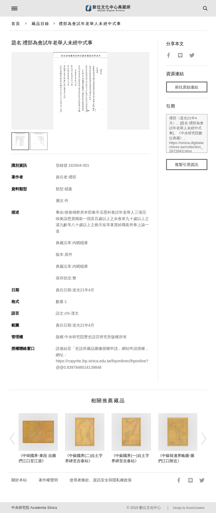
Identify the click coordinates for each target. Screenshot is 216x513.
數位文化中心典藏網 (108, 8)
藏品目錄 (40, 23)
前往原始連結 (186, 87)
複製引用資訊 (186, 164)
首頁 (15, 23)
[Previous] (16, 438)
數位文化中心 (150, 508)
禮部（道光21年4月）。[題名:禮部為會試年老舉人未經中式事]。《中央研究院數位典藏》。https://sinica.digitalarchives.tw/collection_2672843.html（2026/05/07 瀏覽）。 (186, 133)
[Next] (200, 438)
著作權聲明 (48, 480)
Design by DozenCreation (189, 507)
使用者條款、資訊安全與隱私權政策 (101, 480)
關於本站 (19, 480)
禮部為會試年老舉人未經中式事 (90, 23)
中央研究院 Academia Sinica (34, 508)
